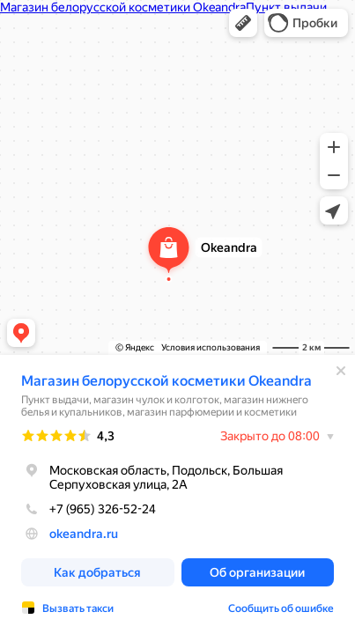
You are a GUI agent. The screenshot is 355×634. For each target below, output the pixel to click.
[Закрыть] (341, 371)
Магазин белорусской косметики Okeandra (166, 380)
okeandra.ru (83, 534)
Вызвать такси (78, 608)
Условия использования (210, 347)
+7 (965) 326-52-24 (88, 509)
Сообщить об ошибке (281, 608)
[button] (243, 23)
